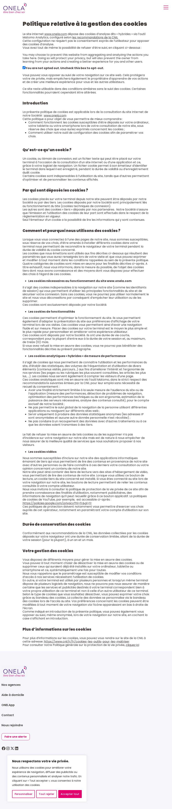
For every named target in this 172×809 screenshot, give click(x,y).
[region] (47, 778)
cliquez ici (132, 645)
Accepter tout (70, 794)
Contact (7, 715)
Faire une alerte (16, 736)
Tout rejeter (46, 794)
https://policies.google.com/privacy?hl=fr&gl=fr (57, 503)
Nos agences (11, 685)
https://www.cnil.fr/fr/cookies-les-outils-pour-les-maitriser (86, 641)
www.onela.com (55, 34)
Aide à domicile (12, 695)
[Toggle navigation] (166, 8)
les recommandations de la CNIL (95, 37)
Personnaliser (23, 794)
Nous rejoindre (12, 725)
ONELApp (8, 705)
